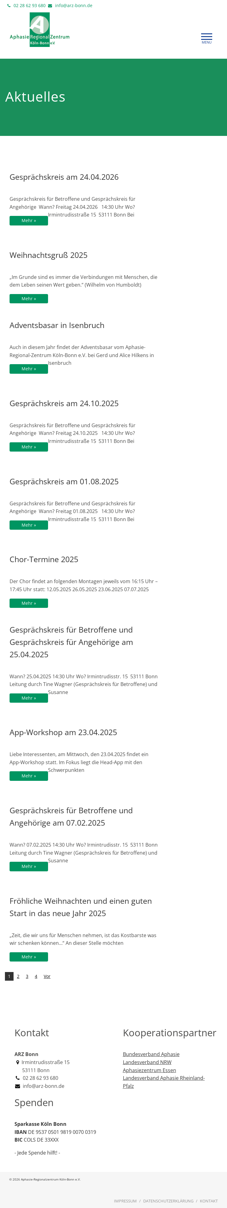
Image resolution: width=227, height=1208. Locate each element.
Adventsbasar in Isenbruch (57, 325)
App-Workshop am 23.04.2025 (63, 732)
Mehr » (29, 220)
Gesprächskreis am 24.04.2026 (64, 176)
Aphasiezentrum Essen (149, 1070)
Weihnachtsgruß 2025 (48, 255)
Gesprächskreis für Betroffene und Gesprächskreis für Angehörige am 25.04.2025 (71, 641)
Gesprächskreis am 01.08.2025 (64, 481)
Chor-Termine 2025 (44, 559)
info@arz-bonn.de (73, 5)
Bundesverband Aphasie (151, 1054)
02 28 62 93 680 (30, 5)
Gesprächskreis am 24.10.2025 (64, 403)
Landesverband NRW (147, 1062)
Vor (47, 976)
